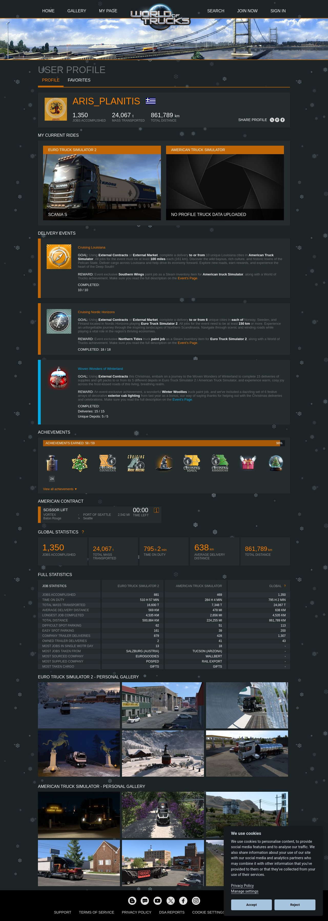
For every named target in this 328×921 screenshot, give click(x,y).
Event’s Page (187, 278)
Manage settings (245, 891)
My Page (108, 11)
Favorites (79, 80)
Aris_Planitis (106, 101)
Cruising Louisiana (91, 247)
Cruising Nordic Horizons (96, 312)
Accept (251, 905)
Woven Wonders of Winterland (100, 369)
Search (215, 11)
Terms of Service (96, 912)
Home (48, 11)
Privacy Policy (136, 912)
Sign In (278, 11)
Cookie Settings (208, 912)
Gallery (76, 11)
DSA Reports (171, 912)
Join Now (247, 11)
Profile (50, 80)
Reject (295, 905)
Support (62, 912)
